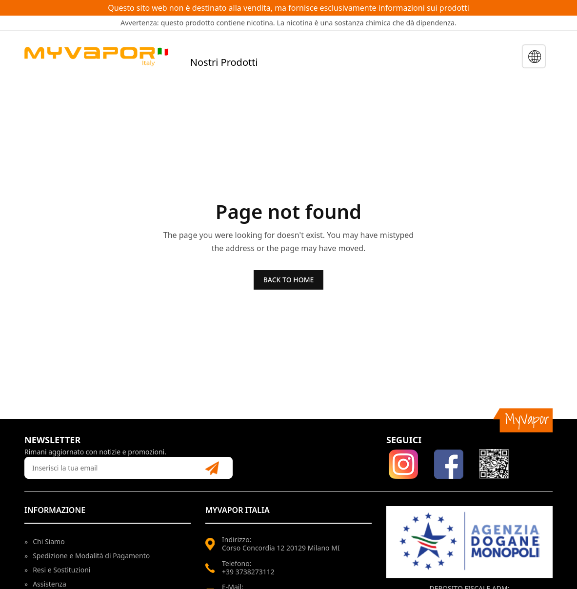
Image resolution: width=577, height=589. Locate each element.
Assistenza (45, 584)
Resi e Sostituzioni (57, 569)
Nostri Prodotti (224, 62)
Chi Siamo (44, 541)
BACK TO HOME (288, 279)
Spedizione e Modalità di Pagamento (87, 555)
